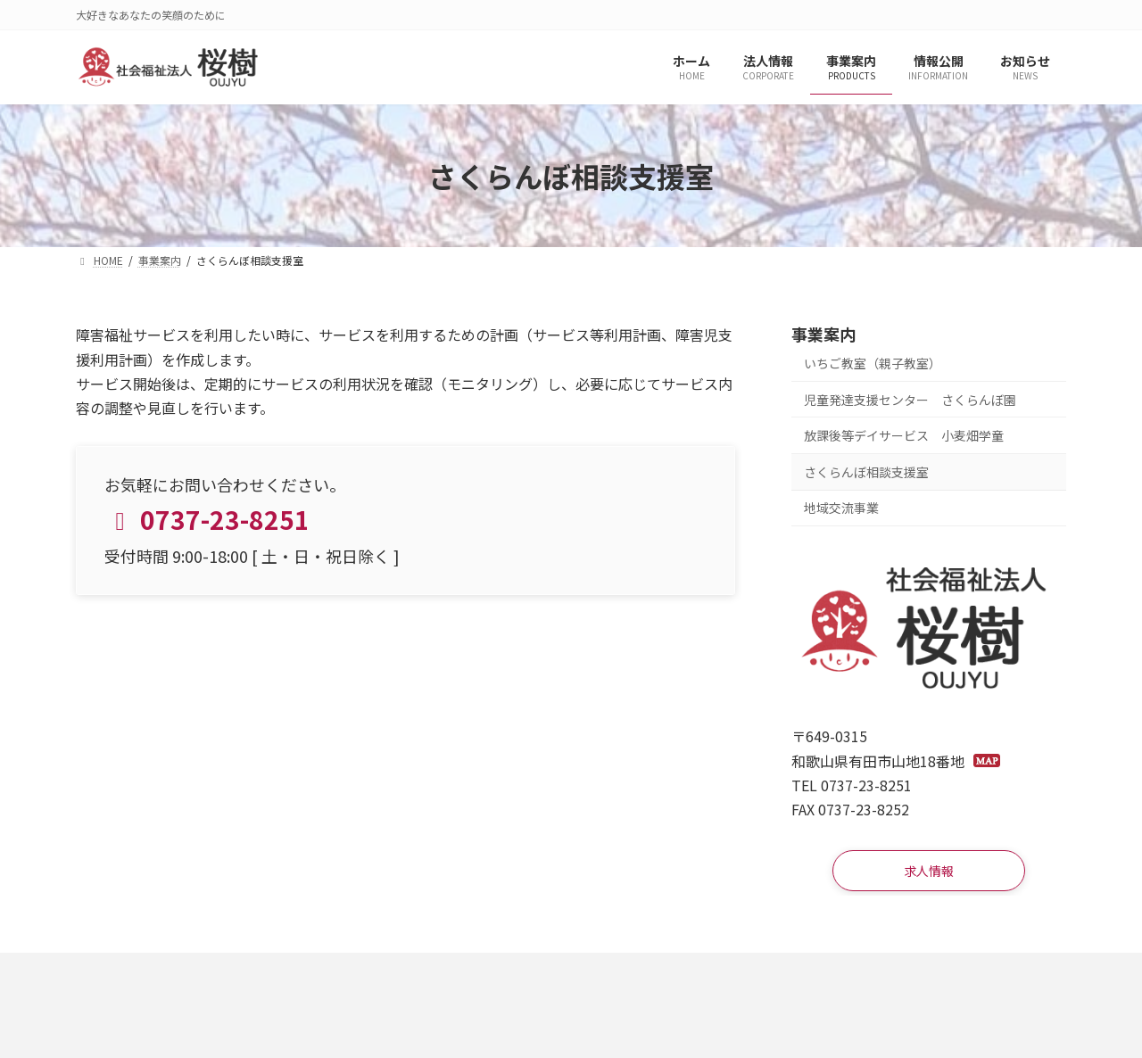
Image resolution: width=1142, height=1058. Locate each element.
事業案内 (823, 333)
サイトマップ (392, 977)
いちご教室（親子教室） (872, 363)
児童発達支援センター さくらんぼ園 (910, 400)
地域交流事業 (841, 508)
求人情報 (121, 977)
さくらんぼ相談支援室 (866, 472)
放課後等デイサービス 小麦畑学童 (904, 436)
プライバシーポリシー (250, 977)
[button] (928, 874)
